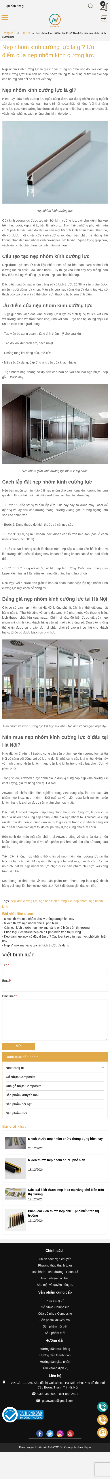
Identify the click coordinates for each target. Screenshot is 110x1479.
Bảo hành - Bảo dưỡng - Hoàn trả (55, 1272)
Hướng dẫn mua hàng (55, 1349)
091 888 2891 (68, 1394)
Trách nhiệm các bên (55, 1278)
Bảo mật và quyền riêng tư (55, 1284)
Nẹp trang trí (55, 1300)
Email (6, 980)
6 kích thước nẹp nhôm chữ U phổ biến (31, 923)
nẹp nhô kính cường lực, (56, 901)
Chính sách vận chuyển (55, 1259)
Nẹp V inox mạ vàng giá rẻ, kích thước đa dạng (36, 945)
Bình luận (9, 996)
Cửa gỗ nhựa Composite (55, 1313)
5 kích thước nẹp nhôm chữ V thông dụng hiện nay (39, 918)
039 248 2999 (47, 1394)
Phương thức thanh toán (55, 1265)
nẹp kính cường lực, (24, 901)
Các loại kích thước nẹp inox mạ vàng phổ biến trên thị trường (47, 927)
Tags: (5, 901)
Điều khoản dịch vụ (55, 1368)
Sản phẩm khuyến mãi (55, 1320)
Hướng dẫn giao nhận (55, 1361)
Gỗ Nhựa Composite (55, 1307)
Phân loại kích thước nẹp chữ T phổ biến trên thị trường (42, 932)
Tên (5, 965)
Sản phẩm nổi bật (55, 1326)
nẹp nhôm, (81, 901)
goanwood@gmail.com (58, 1400)
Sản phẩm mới (55, 1333)
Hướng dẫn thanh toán (54, 1355)
